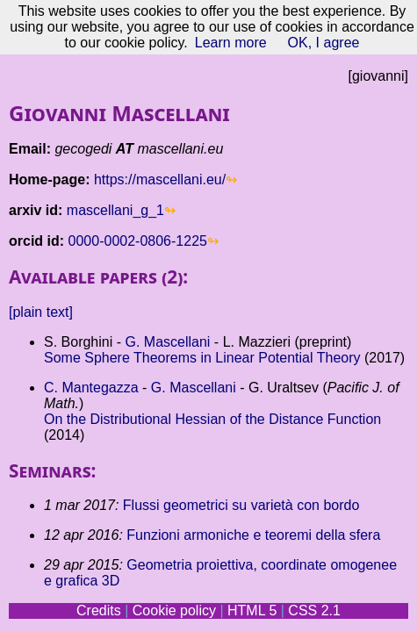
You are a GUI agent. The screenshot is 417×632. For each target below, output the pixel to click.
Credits (98, 610)
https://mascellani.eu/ (160, 179)
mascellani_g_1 (115, 210)
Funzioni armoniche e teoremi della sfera (253, 535)
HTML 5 (252, 610)
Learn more (231, 42)
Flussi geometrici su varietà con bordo (241, 505)
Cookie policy (174, 610)
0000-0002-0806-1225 (137, 240)
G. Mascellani (167, 341)
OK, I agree (324, 42)
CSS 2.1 (314, 610)
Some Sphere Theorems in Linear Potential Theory (202, 357)
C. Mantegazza (91, 387)
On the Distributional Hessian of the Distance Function (212, 419)
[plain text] (41, 312)
